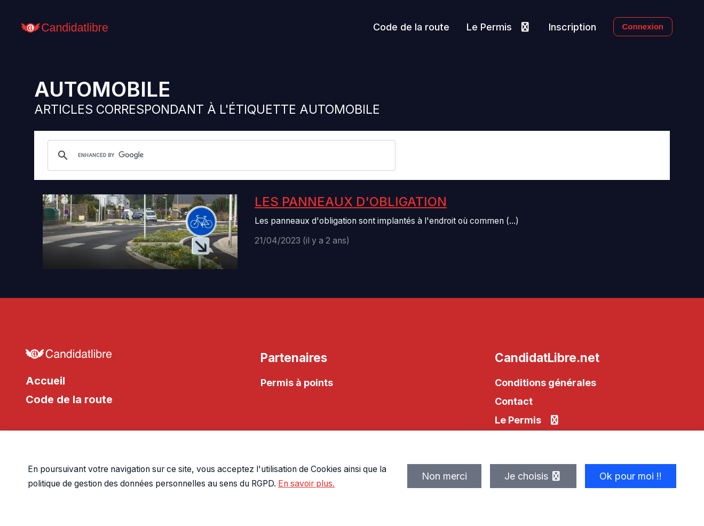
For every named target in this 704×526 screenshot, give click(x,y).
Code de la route (411, 27)
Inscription (572, 27)
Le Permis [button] (499, 27)
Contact (514, 401)
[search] (220, 155)
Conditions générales (545, 382)
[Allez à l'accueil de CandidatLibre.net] (117, 356)
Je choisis (533, 476)
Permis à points (296, 382)
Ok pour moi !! (630, 476)
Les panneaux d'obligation (351, 201)
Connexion (643, 26)
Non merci (444, 476)
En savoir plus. (306, 483)
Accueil (45, 380)
